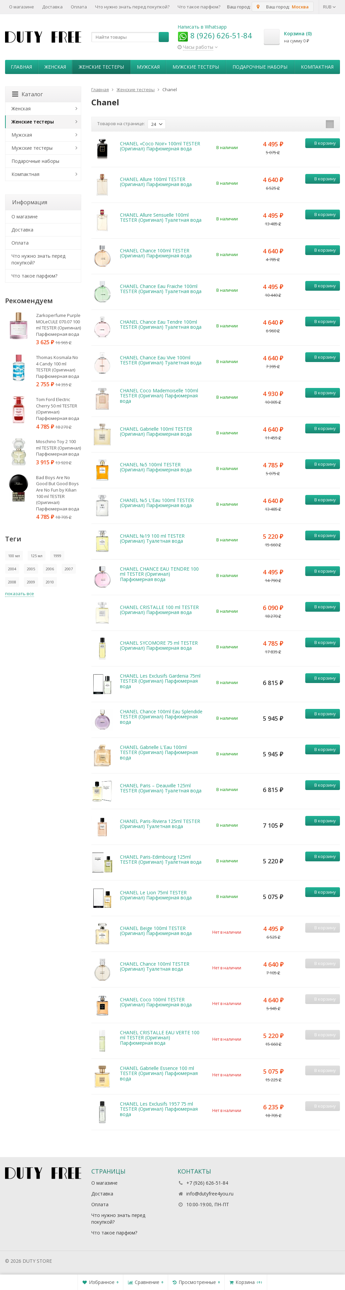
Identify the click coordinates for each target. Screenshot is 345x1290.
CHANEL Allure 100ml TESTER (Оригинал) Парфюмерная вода (156, 181)
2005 (31, 568)
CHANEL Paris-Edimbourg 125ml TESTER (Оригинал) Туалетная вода (160, 859)
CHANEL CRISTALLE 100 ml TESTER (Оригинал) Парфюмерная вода (159, 609)
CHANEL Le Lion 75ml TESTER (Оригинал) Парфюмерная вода (156, 895)
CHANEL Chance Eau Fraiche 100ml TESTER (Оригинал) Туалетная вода (160, 288)
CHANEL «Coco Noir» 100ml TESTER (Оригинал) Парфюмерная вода (160, 146)
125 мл (36, 555)
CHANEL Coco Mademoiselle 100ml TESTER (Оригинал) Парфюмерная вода (159, 395)
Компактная (317, 67)
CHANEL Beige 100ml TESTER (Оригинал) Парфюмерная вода (156, 930)
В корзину (321, 143)
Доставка (52, 7)
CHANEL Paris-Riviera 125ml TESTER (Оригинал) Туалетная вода (160, 823)
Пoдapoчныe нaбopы (259, 67)
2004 (12, 568)
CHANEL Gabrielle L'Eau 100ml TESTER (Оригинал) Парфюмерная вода (159, 752)
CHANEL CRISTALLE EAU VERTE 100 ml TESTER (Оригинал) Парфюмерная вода (159, 1037)
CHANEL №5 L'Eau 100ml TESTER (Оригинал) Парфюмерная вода (157, 502)
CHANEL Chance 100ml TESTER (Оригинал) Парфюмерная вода (156, 253)
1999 (57, 555)
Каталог (27, 94)
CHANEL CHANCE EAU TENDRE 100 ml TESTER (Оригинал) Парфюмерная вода (159, 574)
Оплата (79, 7)
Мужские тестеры (195, 67)
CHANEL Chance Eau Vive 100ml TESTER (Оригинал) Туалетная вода (160, 360)
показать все (19, 593)
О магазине (21, 7)
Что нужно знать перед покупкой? (132, 7)
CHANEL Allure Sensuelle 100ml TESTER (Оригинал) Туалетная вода (160, 217)
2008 (12, 581)
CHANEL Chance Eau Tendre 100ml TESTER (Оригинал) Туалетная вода (160, 324)
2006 (50, 568)
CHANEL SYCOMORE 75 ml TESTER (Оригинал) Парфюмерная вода (159, 645)
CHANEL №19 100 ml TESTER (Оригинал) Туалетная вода (152, 538)
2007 (69, 568)
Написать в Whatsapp (202, 27)
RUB (329, 7)
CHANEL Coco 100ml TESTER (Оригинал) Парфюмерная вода (156, 1002)
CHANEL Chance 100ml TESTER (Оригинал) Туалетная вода (154, 966)
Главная (21, 67)
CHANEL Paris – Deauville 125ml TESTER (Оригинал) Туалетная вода (160, 788)
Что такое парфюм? (199, 7)
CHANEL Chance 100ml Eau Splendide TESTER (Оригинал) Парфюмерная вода (161, 716)
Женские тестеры (101, 67)
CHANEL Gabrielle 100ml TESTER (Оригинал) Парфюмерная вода (156, 431)
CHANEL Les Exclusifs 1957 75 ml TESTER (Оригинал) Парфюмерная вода (159, 1109)
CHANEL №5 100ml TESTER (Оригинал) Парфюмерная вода (156, 467)
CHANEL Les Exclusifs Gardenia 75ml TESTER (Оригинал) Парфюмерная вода (160, 681)
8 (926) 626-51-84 (215, 35)
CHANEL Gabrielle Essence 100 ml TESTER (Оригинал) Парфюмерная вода (159, 1073)
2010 (50, 581)
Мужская (148, 67)
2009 (31, 581)
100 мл (14, 555)
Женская (55, 67)
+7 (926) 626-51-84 (207, 1183)
